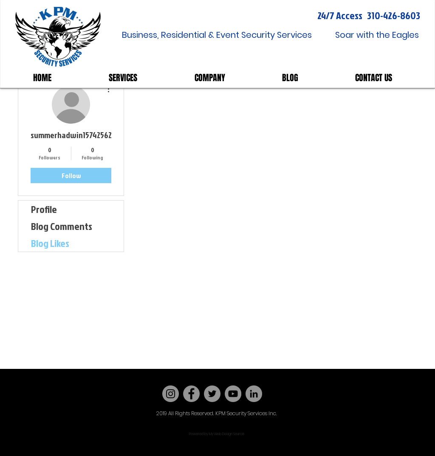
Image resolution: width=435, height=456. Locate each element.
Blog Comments (61, 226)
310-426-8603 (393, 15)
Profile (44, 209)
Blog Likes (50, 243)
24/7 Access (339, 15)
